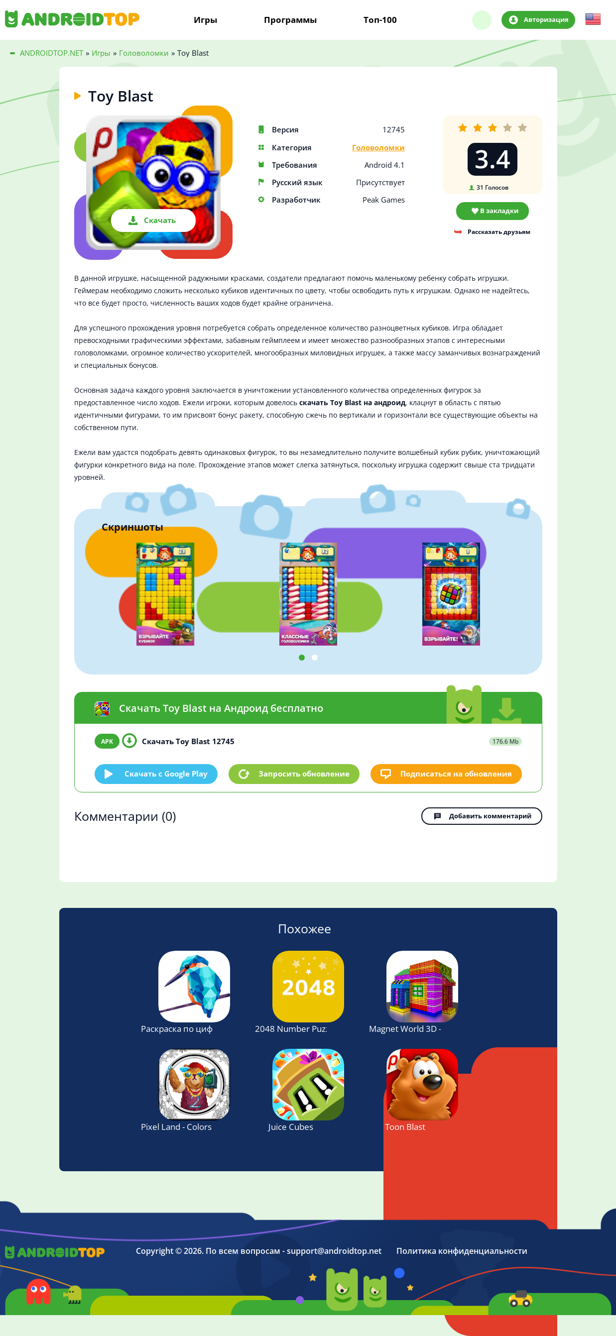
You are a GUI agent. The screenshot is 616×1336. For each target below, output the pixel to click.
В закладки (499, 210)
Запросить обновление (304, 774)
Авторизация (546, 19)
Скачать (160, 220)
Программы (290, 20)
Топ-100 (380, 20)
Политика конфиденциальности (461, 1251)
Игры (205, 20)
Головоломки (378, 147)
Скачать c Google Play (166, 774)
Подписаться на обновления (456, 774)
